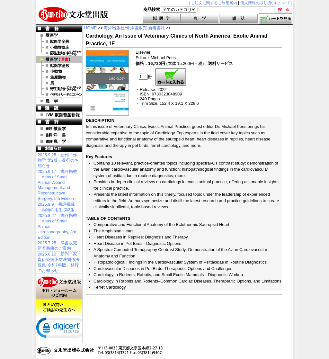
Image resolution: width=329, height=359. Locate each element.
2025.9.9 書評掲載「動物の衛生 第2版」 (58, 207)
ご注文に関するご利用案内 (214, 3)
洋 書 (59, 59)
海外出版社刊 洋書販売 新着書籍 (134, 27)
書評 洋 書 (59, 135)
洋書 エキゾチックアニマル (59, 89)
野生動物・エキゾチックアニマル (59, 53)
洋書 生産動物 (59, 77)
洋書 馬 (59, 83)
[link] (61, 329)
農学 (200, 18)
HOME (90, 27)
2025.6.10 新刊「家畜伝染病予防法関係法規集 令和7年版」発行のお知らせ (58, 262)
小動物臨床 (59, 47)
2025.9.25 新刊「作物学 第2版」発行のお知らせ (58, 160)
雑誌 (238, 18)
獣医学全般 (59, 41)
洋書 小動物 (59, 71)
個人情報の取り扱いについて (265, 3)
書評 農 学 (59, 141)
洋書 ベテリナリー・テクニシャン (59, 94)
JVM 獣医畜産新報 (59, 115)
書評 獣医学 (59, 128)
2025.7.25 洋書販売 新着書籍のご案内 (57, 245)
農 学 (59, 101)
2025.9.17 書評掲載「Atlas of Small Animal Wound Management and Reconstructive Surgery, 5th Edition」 (58, 185)
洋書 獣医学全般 (59, 65)
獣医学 (161, 18)
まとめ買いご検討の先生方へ (59, 307)
